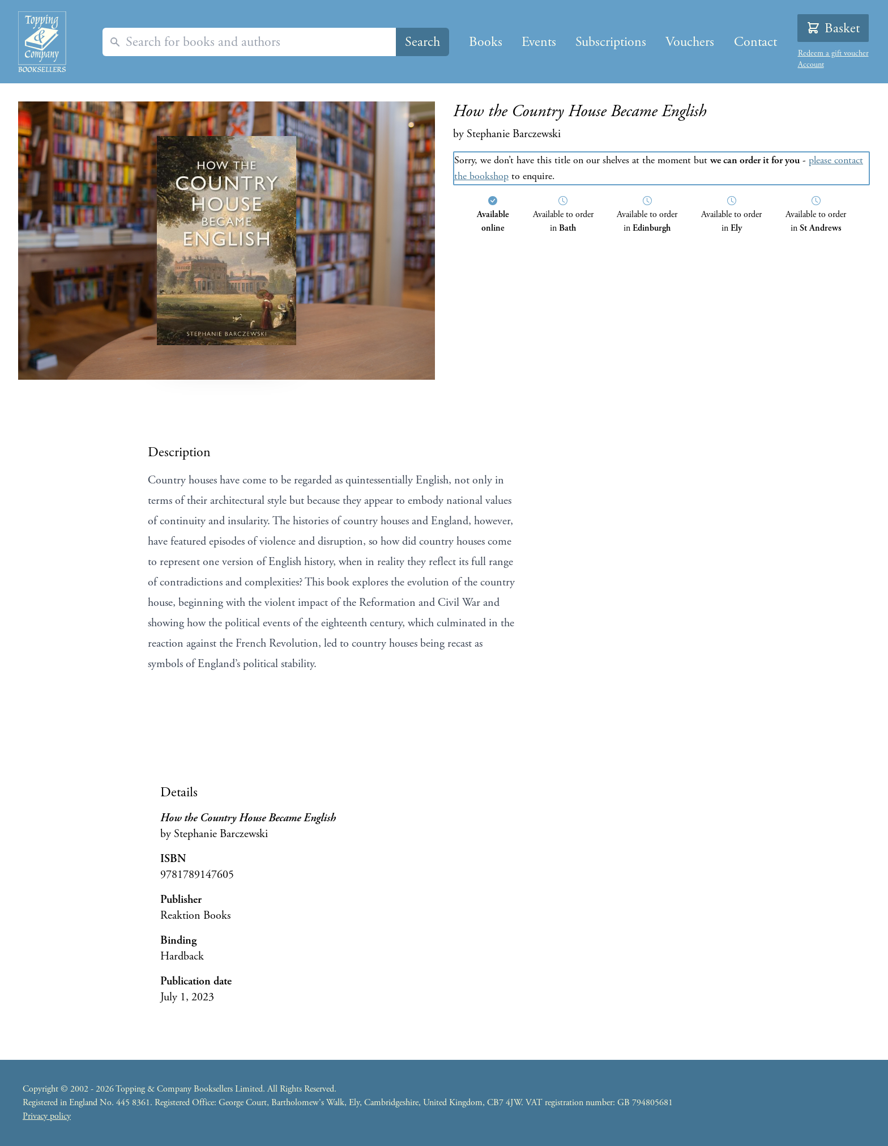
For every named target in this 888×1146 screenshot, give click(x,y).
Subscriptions (610, 41)
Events (539, 41)
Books (485, 41)
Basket (833, 28)
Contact (755, 41)
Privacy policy (47, 1116)
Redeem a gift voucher (833, 53)
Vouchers (689, 41)
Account (811, 65)
